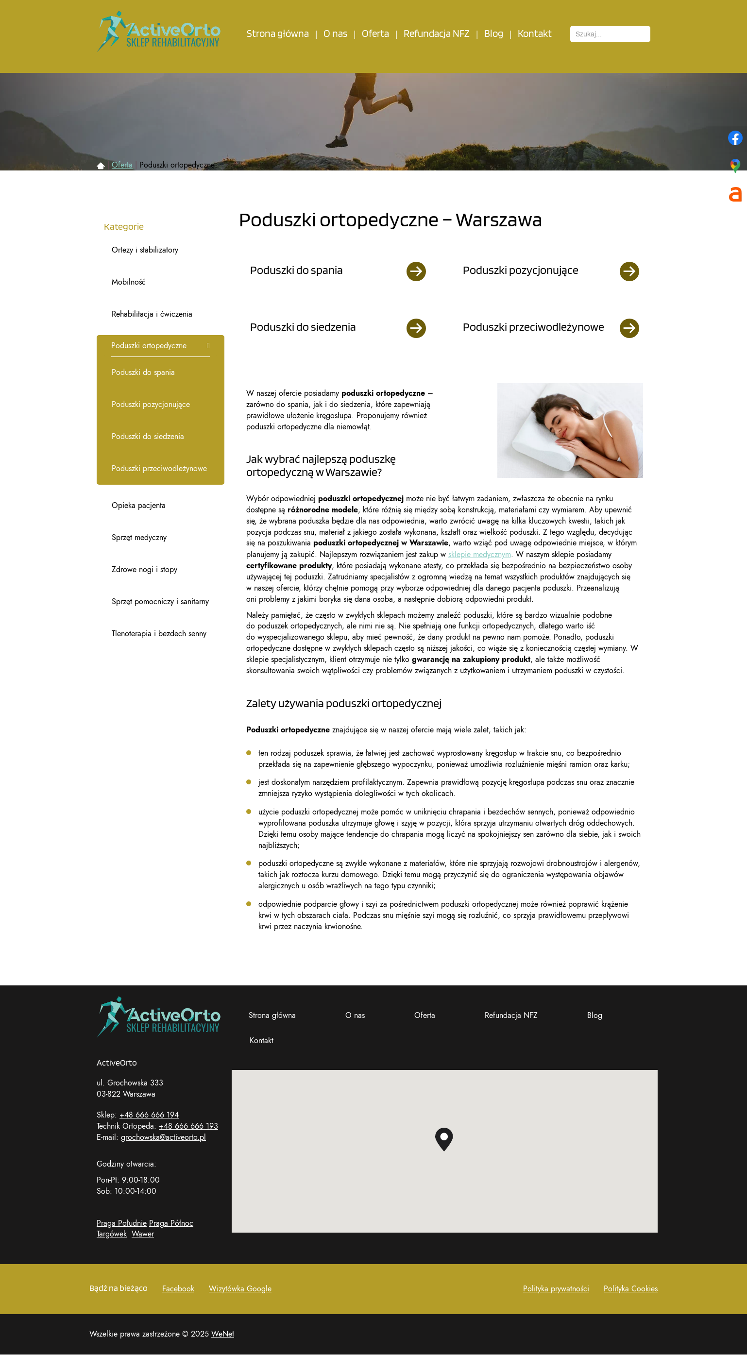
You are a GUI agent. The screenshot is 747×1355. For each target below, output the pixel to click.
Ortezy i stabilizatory (145, 250)
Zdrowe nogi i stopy (144, 570)
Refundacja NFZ (437, 33)
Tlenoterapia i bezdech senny (159, 634)
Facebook (178, 1289)
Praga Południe (122, 1223)
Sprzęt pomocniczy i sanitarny (160, 602)
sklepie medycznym (479, 555)
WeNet (222, 1334)
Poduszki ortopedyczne (149, 346)
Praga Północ (171, 1223)
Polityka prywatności (556, 1289)
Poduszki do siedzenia (148, 436)
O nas (335, 33)
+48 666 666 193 (188, 1126)
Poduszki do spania (143, 372)
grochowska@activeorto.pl (163, 1137)
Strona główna (278, 33)
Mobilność (129, 282)
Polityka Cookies (631, 1289)
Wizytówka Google (240, 1289)
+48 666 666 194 (149, 1115)
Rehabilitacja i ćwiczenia (152, 314)
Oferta (375, 33)
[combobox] (610, 34)
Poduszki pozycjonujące (151, 404)
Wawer (143, 1234)
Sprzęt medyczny (139, 538)
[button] (444, 1140)
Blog (493, 33)
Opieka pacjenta (139, 505)
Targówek (112, 1234)
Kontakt (535, 33)
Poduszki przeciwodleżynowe (159, 469)
